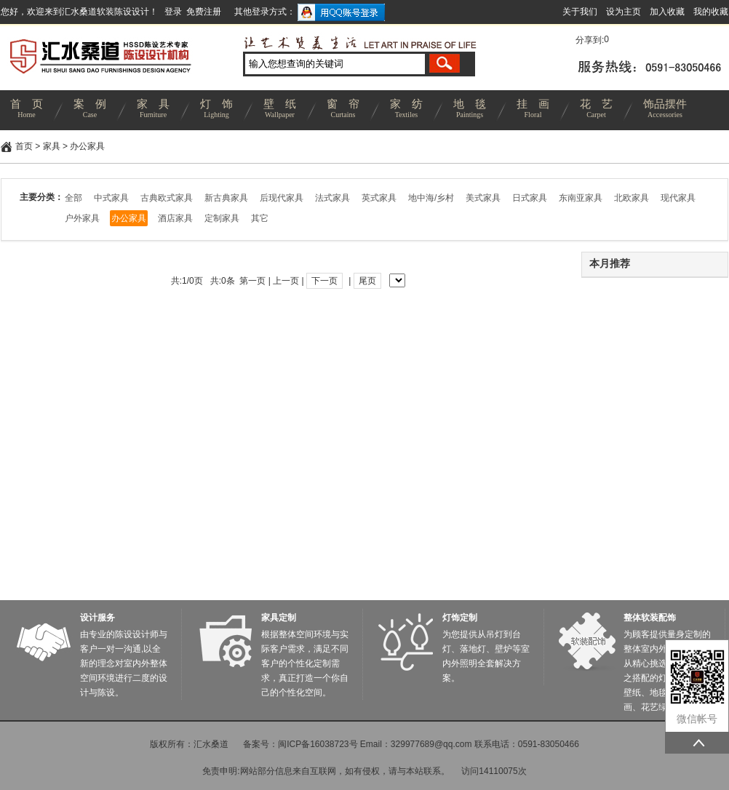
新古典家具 (226, 198)
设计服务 (97, 618)
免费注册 (203, 12)
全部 (73, 198)
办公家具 (87, 146)
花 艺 (596, 110)
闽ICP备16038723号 (317, 744)
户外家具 (82, 218)
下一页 (324, 281)
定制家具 (221, 218)
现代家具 (678, 198)
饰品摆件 (665, 110)
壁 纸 (279, 110)
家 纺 (406, 110)
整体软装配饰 (650, 618)
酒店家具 (175, 218)
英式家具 (379, 198)
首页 (24, 146)
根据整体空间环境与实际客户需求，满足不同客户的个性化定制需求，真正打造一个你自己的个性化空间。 (304, 663)
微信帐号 (697, 719)
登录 (173, 12)
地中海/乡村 (431, 198)
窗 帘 (343, 110)
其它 (259, 218)
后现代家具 (281, 198)
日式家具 (529, 198)
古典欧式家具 (166, 198)
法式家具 (332, 198)
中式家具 (111, 198)
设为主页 (623, 12)
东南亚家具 (580, 198)
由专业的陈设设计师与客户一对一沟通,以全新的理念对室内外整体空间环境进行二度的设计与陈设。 (123, 663)
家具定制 (278, 618)
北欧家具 (631, 198)
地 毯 (469, 110)
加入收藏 (667, 12)
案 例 (89, 110)
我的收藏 (710, 12)
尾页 (367, 281)
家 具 (153, 110)
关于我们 (579, 12)
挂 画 (533, 110)
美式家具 (483, 198)
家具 (51, 146)
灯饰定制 (459, 618)
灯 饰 (216, 110)
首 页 (26, 110)
